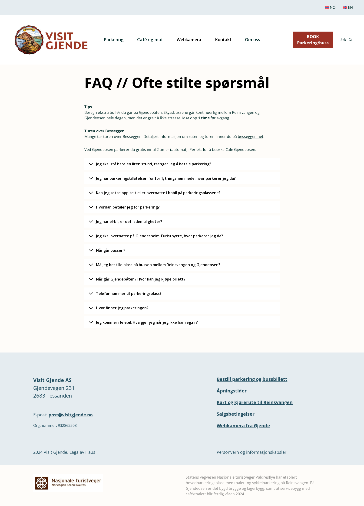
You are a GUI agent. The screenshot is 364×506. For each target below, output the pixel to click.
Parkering (114, 39)
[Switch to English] (348, 7)
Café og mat (150, 39)
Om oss (252, 39)
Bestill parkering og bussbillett (252, 379)
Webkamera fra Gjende (243, 425)
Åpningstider (232, 391)
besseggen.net (250, 136)
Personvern (228, 452)
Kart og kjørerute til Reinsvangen (255, 402)
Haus (90, 452)
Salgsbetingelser (236, 414)
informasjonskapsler (266, 452)
